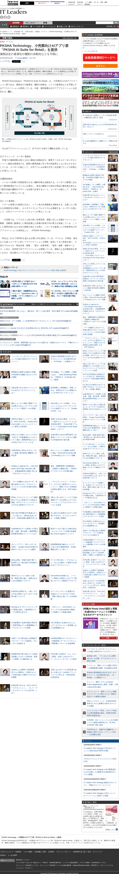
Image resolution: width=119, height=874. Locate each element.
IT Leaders (13, 12)
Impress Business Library (92, 45)
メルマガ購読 (27, 852)
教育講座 (87, 4)
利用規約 (18, 852)
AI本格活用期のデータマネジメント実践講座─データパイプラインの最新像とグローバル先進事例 (64, 640)
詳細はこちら (110, 829)
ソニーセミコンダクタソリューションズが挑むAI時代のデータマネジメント (24, 358)
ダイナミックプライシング (31, 270)
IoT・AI (96, 2)
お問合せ (3, 855)
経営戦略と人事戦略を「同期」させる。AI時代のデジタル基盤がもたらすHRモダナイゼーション (64, 390)
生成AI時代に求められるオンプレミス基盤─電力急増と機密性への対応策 (24, 452)
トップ (4, 25)
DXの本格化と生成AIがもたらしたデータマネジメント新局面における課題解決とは (64, 625)
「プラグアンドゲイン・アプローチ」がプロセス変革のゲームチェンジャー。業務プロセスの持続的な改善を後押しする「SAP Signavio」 (64, 487)
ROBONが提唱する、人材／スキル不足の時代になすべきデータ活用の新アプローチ (24, 593)
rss (9, 17)
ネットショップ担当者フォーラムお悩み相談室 (55, 865)
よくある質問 (12, 855)
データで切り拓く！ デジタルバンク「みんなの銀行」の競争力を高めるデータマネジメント (64, 562)
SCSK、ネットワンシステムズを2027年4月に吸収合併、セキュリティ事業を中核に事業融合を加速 (64, 283)
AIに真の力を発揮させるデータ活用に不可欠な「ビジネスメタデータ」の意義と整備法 (64, 515)
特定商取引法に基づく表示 (82, 852)
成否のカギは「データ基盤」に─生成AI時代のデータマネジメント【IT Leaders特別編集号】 (36, 321)
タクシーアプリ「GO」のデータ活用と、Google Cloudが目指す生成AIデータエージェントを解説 (24, 546)
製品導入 (57, 3)
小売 (19, 270)
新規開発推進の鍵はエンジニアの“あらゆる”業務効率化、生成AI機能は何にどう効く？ (63, 546)
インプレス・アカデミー (24, 868)
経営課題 (16, 23)
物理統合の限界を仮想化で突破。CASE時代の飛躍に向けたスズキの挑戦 (24, 374)
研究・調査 (103, 2)
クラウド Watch (84, 862)
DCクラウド (42, 3)
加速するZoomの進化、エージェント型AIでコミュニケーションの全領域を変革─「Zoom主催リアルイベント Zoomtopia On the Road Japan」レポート (64, 424)
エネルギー (71, 4)
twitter (1, 17)
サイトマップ (97, 852)
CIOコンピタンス (77, 26)
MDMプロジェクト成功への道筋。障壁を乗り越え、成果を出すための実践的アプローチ (24, 578)
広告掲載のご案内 (40, 852)
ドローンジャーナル (106, 865)
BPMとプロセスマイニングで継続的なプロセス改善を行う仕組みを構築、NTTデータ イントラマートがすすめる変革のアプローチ (94, 355)
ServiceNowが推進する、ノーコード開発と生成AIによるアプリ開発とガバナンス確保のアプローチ (64, 578)
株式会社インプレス (23, 860)
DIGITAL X (94, 865)
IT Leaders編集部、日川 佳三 (25, 58)
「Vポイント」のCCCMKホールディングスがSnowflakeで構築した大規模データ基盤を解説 (63, 609)
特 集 (45, 23)
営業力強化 (29, 31)
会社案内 (51, 852)
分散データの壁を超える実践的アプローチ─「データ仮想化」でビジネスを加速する (24, 640)
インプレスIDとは (90, 51)
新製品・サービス (41, 31)
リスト (23, 61)
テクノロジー (30, 23)
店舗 (57, 270)
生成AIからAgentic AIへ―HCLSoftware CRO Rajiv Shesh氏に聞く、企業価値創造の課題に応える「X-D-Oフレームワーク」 (94, 308)
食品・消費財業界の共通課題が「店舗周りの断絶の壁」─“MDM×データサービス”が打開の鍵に (64, 468)
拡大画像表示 (6, 141)
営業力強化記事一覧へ (69, 38)
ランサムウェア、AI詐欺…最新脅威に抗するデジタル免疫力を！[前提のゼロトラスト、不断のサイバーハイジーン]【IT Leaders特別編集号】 (39, 344)
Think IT (45, 862)
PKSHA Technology (10, 270)
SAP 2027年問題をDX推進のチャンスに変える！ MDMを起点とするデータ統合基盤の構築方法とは (24, 515)
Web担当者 (71, 2)
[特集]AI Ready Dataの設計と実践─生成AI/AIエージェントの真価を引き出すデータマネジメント (100, 611)
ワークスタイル (50, 26)
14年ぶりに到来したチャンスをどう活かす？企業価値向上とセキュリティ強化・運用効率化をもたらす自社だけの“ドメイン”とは (94, 268)
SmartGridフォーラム (98, 862)
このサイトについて (6, 852)
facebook (5, 17)
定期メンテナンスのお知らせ (93, 134)
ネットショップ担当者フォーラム (27, 865)
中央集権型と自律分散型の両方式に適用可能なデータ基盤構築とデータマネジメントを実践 (24, 625)
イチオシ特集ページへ (108, 638)
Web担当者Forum (55, 862)
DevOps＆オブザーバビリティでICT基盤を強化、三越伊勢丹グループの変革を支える (24, 609)
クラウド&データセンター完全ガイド (28, 862)
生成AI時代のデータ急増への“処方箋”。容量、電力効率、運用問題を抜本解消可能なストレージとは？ (24, 531)
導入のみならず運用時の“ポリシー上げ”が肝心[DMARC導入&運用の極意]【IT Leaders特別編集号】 (38, 335)
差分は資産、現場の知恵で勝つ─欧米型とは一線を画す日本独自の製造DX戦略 (24, 562)
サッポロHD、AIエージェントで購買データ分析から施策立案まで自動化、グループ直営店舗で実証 (64, 293)
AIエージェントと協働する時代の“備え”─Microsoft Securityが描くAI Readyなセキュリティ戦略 (63, 452)
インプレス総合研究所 (70, 862)
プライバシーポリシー (63, 852)
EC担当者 (80, 2)
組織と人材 (63, 26)
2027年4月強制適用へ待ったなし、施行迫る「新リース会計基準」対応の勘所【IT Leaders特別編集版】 (39, 312)
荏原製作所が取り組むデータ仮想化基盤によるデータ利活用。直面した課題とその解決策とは (24, 656)
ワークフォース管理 (48, 270)
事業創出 (26, 26)
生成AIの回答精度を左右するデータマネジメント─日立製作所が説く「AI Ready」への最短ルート (64, 358)
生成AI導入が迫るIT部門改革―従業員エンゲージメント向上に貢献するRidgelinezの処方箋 (64, 437)
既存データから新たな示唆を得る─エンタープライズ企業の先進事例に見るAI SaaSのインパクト (64, 531)
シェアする (5, 61)
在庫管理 (63, 270)
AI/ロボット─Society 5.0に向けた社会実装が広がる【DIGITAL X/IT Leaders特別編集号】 (35, 328)
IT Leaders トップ (6, 31)
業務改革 (16, 26)
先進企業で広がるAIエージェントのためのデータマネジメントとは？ (24, 390)
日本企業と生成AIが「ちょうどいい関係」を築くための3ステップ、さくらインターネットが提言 (64, 656)
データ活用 (37, 26)
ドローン (80, 4)
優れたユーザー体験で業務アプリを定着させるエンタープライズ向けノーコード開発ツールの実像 (24, 405)
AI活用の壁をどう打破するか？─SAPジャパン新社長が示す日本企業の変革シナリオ (24, 283)
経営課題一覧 (18, 31)
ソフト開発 (88, 2)
